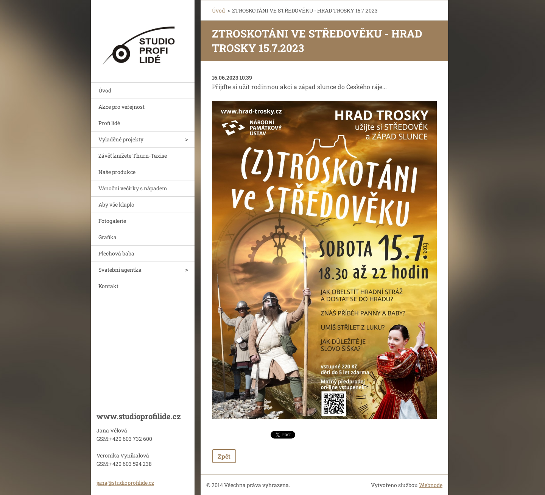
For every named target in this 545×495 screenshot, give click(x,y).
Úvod (104, 90)
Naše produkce (116, 171)
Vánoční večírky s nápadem (132, 188)
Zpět (224, 456)
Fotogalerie (112, 220)
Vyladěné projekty (120, 139)
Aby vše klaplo (116, 204)
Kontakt (108, 286)
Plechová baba (116, 253)
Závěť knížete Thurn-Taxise (132, 155)
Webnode (430, 485)
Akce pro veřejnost (121, 106)
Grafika (107, 237)
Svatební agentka (120, 269)
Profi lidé (109, 123)
